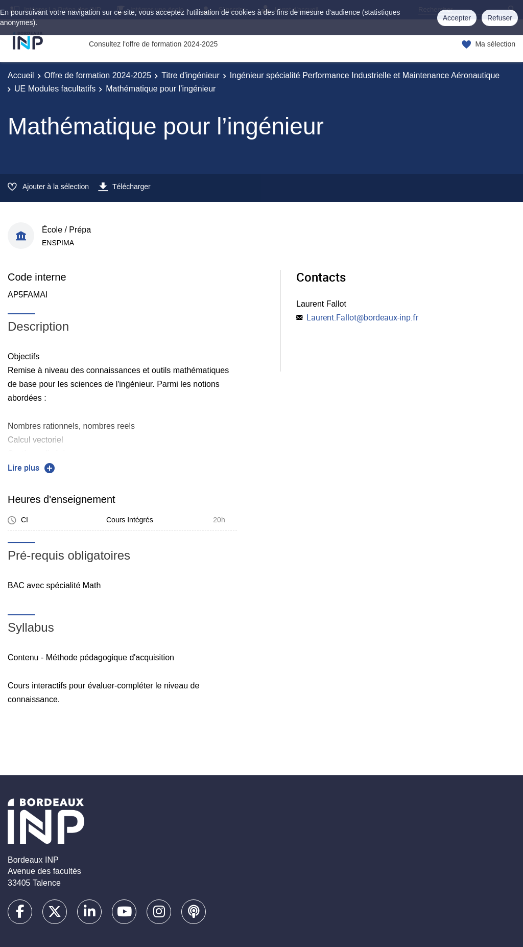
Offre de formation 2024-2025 (98, 75)
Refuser (499, 18)
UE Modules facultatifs (55, 88)
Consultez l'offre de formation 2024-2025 (153, 44)
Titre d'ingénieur (190, 75)
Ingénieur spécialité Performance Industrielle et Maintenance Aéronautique (365, 75)
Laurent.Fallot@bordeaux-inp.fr (362, 317)
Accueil (21, 75)
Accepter (457, 18)
